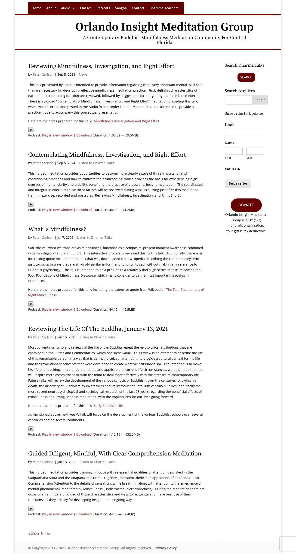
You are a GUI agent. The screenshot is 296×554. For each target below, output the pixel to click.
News (83, 74)
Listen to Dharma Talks (96, 163)
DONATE (246, 203)
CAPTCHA (232, 169)
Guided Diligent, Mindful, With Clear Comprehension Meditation (114, 454)
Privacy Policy (166, 548)
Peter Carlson (43, 74)
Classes (86, 8)
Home (36, 8)
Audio (65, 8)
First (228, 157)
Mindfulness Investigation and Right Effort (126, 121)
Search (246, 77)
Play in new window (57, 135)
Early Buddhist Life (108, 405)
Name (229, 143)
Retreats (103, 8)
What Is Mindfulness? (57, 229)
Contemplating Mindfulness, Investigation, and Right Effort (107, 155)
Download (84, 135)
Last (249, 157)
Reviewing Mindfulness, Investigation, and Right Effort (101, 66)
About (51, 8)
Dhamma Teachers (164, 8)
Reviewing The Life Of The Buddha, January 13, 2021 (98, 329)
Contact (138, 8)
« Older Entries (39, 533)
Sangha (121, 8)
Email (229, 124)
